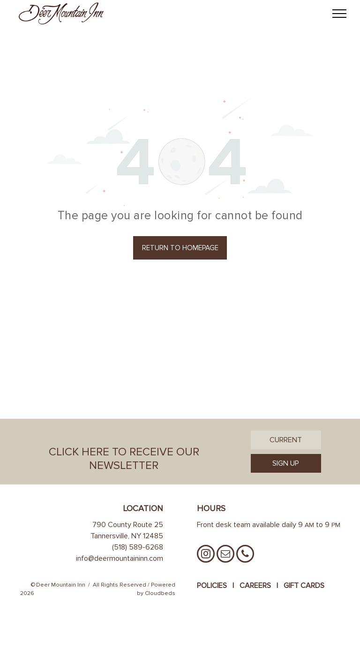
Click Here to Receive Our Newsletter (124, 458)
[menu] (339, 13)
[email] (225, 555)
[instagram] (206, 555)
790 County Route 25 (127, 524)
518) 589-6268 (138, 547)
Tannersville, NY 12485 (126, 536)
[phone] (245, 555)
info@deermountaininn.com (119, 558)
